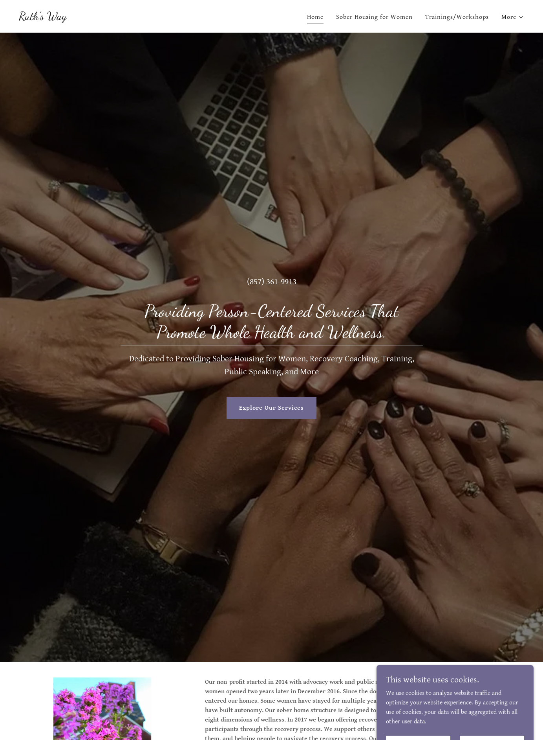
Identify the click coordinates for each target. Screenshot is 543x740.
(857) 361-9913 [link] (271, 282)
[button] (512, 17)
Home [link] (315, 17)
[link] (42, 18)
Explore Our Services (271, 408)
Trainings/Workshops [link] (457, 17)
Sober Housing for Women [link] (374, 17)
